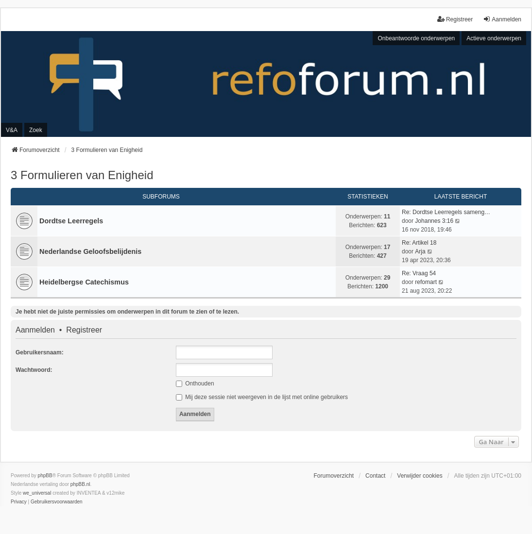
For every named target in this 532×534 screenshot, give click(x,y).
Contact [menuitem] (375, 475)
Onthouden (195, 383)
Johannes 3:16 (434, 220)
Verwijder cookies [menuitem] (419, 475)
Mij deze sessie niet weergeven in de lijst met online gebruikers (262, 397)
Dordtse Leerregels (71, 221)
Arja (420, 251)
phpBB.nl (80, 484)
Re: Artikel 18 (419, 242)
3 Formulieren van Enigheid (82, 175)
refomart (426, 282)
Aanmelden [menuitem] (502, 19)
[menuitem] (19, 502)
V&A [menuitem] (11, 130)
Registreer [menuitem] (455, 19)
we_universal (37, 493)
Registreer (84, 330)
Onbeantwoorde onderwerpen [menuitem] (416, 38)
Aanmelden (35, 330)
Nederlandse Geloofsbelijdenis (90, 251)
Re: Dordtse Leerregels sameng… (446, 212)
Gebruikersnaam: (40, 352)
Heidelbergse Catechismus (84, 282)
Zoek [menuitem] (35, 130)
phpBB (45, 475)
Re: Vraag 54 (419, 273)
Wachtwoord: (34, 370)
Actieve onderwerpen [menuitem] (493, 38)
